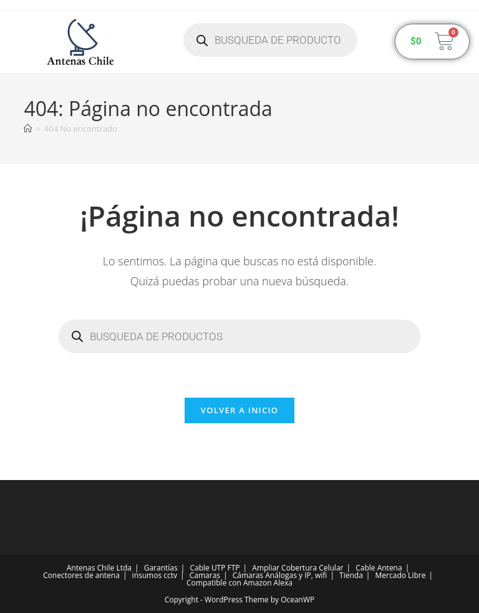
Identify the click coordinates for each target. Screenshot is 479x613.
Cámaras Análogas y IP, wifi (280, 575)
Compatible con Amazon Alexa (239, 582)
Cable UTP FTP (215, 567)
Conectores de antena (81, 575)
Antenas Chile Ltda (99, 567)
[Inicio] (28, 128)
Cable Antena (379, 567)
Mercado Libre (400, 575)
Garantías (161, 567)
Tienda (351, 575)
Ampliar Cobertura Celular (297, 567)
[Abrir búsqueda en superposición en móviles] (270, 40)
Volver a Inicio (239, 410)
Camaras (205, 575)
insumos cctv (154, 575)
